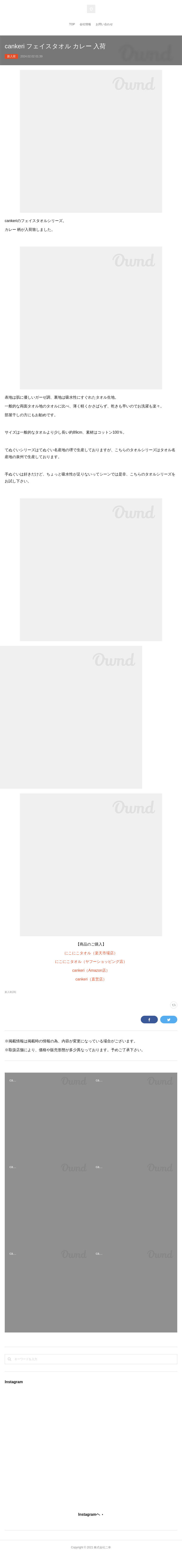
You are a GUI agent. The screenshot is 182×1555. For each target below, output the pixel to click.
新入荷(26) (10, 992)
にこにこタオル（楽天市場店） (91, 953)
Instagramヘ (89, 1514)
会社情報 (85, 24)
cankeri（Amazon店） (91, 970)
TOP (72, 24)
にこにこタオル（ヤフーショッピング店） (91, 962)
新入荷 (11, 56)
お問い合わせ (104, 24)
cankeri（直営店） (91, 979)
